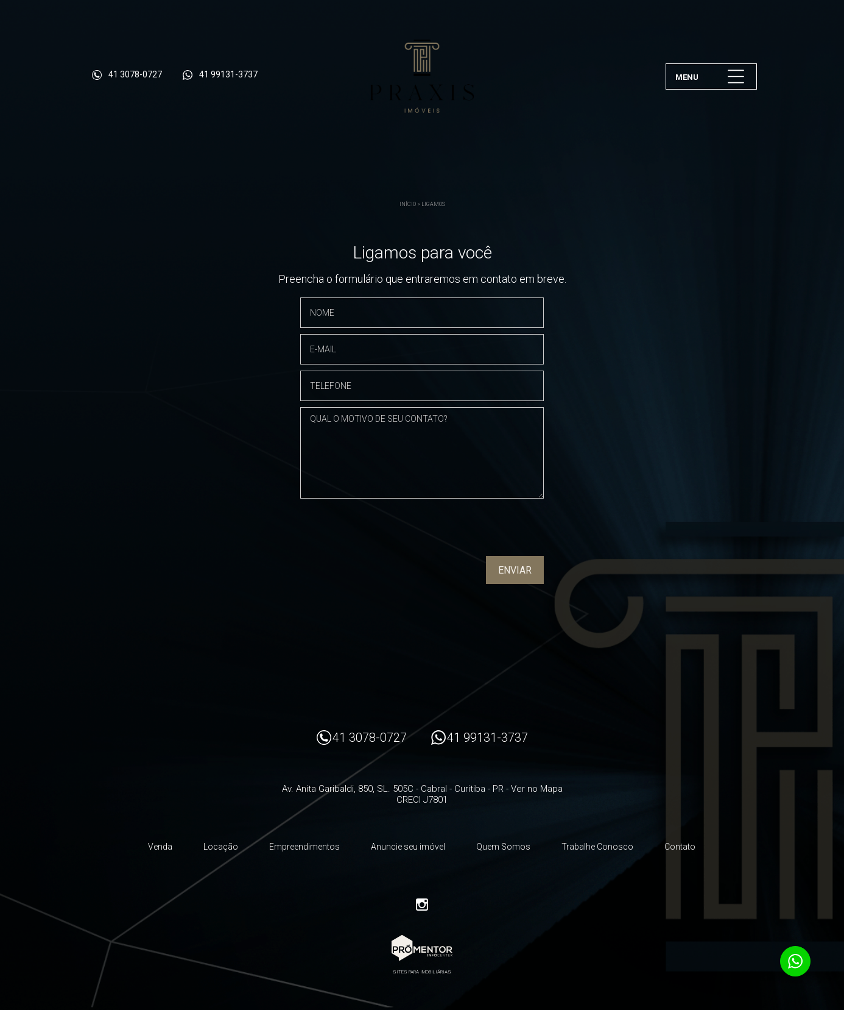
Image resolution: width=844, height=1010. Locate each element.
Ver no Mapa (537, 788)
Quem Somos (503, 847)
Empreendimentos (304, 847)
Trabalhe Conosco (597, 847)
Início (407, 204)
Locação (220, 847)
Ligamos (433, 204)
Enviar (515, 570)
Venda (160, 847)
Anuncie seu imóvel (408, 847)
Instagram (422, 904)
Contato (679, 847)
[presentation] (466, 531)
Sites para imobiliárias (422, 972)
